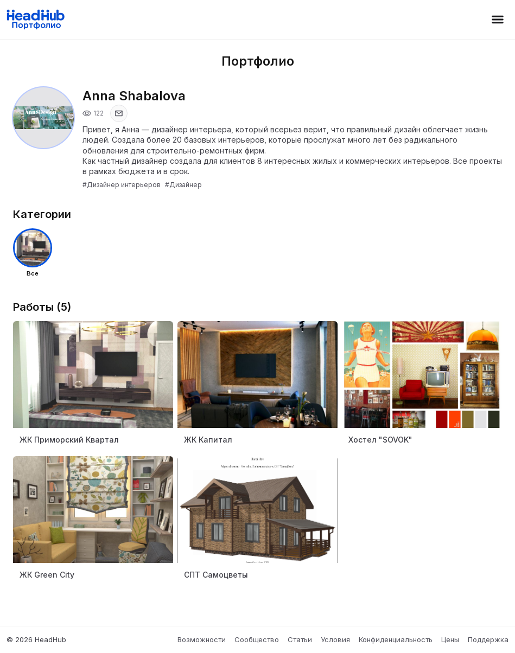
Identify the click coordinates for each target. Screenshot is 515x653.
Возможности (201, 639)
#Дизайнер (183, 185)
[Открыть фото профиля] (43, 117)
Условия (335, 639)
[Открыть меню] (498, 20)
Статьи (300, 639)
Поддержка (488, 639)
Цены (450, 639)
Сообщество (256, 639)
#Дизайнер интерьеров (121, 185)
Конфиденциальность (396, 639)
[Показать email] (119, 113)
